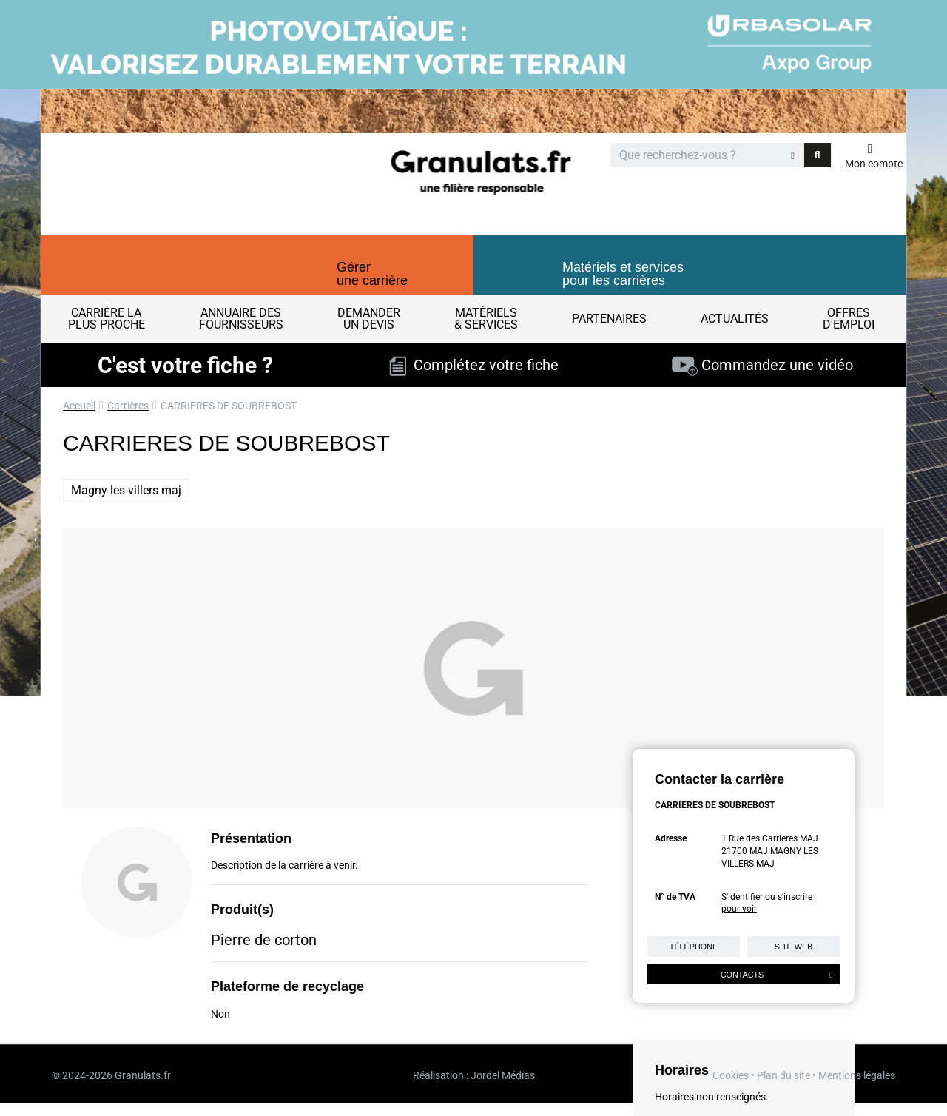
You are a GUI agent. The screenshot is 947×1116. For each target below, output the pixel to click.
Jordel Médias (503, 1075)
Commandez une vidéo (762, 365)
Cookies (730, 1075)
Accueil (79, 405)
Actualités (735, 319)
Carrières (128, 405)
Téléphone (694, 946)
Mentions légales (856, 1075)
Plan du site (783, 1075)
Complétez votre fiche (474, 365)
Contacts (776, 974)
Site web (794, 946)
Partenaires (609, 319)
